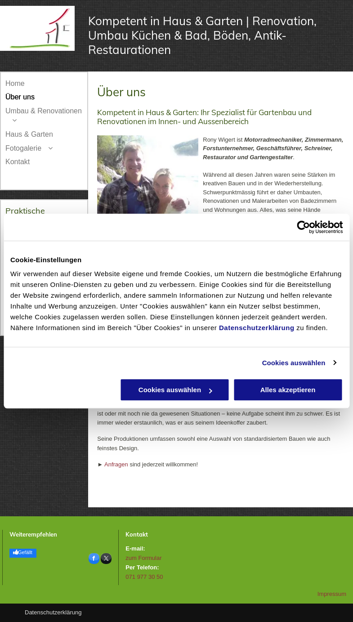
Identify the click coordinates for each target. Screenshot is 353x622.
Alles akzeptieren (288, 390)
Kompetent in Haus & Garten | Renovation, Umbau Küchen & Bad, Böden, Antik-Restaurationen (202, 35)
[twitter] (106, 559)
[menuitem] (44, 84)
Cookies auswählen (294, 363)
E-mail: (135, 548)
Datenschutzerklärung (257, 327)
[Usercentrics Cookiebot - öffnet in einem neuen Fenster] (303, 227)
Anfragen (116, 464)
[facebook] (94, 559)
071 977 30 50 (144, 576)
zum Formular (143, 558)
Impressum (331, 594)
